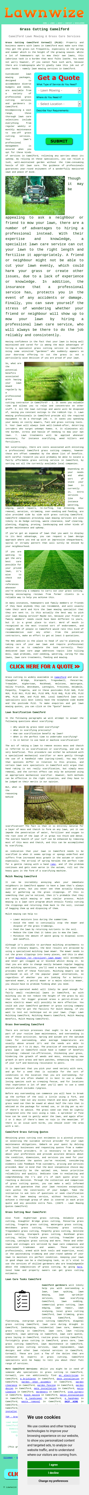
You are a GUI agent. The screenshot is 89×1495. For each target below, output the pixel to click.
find (16, 1218)
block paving (32, 1395)
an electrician (68, 1375)
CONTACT (68, 23)
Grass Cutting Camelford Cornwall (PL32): (34, 42)
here (79, 1267)
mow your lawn (41, 223)
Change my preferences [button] (53, 1481)
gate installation (45, 1388)
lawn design (75, 536)
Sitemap (7, 1457)
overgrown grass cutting (38, 1321)
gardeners (42, 1392)
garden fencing (46, 1385)
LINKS (52, 23)
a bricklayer (28, 1379)
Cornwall (10, 1353)
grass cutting (51, 1267)
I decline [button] (53, 1472)
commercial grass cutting (58, 1305)
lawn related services (48, 1350)
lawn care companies (65, 1244)
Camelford (60, 677)
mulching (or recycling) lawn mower (38, 958)
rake (53, 864)
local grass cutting (70, 1311)
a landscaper (34, 1398)
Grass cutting (13, 677)
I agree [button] (53, 1464)
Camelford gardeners (54, 1285)
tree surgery (76, 1392)
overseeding (72, 1034)
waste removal (30, 1401)
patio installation (71, 1395)
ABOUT (60, 23)
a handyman (72, 1398)
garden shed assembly (36, 1382)
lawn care (77, 697)
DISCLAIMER (79, 23)
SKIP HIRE (71, 1401)
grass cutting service (48, 348)
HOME (45, 23)
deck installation (68, 1379)
